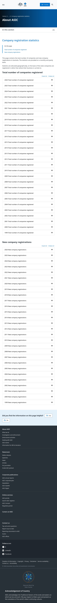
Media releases (6, 455)
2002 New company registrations (15, 385)
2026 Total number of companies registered (18, 80)
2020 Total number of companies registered (18, 114)
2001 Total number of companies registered (18, 221)
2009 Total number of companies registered (18, 176)
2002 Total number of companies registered (18, 216)
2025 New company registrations (15, 255)
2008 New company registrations (15, 351)
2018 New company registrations (15, 295)
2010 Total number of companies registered (18, 170)
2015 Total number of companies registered (18, 142)
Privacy (27, 561)
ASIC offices (5, 536)
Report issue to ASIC (8, 529)
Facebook (8, 554)
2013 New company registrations (15, 323)
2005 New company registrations (15, 368)
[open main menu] (3, 5)
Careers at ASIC (7, 512)
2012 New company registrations (15, 329)
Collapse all (51, 76)
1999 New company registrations (15, 402)
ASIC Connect (6, 503)
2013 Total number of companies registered (18, 154)
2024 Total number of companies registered (18, 91)
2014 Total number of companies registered (18, 148)
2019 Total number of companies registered (18, 120)
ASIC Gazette (6, 486)
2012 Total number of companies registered (18, 159)
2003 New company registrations (15, 380)
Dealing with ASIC (7, 440)
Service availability (43, 561)
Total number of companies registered (15, 49)
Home (4, 16)
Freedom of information (9, 561)
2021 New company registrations (15, 278)
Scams (4, 534)
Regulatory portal (7, 506)
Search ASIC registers (8, 501)
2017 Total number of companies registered (18, 131)
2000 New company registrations (15, 397)
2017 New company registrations (15, 301)
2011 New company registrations (15, 334)
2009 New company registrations (15, 346)
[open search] (52, 4)
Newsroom (6, 452)
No (6, 420)
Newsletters (5, 483)
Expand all (44, 76)
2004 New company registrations (15, 374)
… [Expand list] (8, 16)
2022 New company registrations (15, 272)
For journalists (6, 465)
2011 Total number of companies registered (18, 165)
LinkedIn (8, 550)
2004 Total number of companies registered (18, 204)
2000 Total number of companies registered (18, 227)
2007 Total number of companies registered (18, 187)
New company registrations (12, 52)
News (3, 460)
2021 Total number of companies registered (18, 108)
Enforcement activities (8, 437)
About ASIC (6, 429)
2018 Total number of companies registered (18, 125)
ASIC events (5, 442)
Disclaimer (33, 561)
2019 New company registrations (15, 289)
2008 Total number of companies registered (18, 182)
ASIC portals (5, 498)
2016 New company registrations (15, 306)
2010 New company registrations (15, 340)
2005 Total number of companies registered (18, 199)
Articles (4, 463)
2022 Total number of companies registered (18, 103)
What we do (5, 432)
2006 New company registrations (15, 363)
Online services (7, 495)
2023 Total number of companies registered (18, 97)
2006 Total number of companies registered (18, 193)
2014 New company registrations (15, 317)
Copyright (20, 561)
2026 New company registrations (15, 250)
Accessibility (13, 563)
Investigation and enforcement (11, 435)
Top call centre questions (9, 526)
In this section (8, 30)
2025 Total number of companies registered (18, 86)
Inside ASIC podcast (8, 468)
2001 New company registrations (15, 391)
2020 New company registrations (15, 284)
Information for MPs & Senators (11, 445)
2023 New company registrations (15, 267)
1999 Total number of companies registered (18, 233)
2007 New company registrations (15, 357)
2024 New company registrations (15, 261)
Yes (48, 415)
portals (44, 4)
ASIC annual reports (8, 478)
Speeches (5, 458)
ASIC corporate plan (8, 480)
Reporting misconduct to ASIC (11, 531)
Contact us (6, 523)
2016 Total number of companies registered (18, 137)
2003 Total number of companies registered (18, 210)
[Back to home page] (22, 4)
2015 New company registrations (15, 312)
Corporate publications (10, 475)
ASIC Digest (5, 488)
